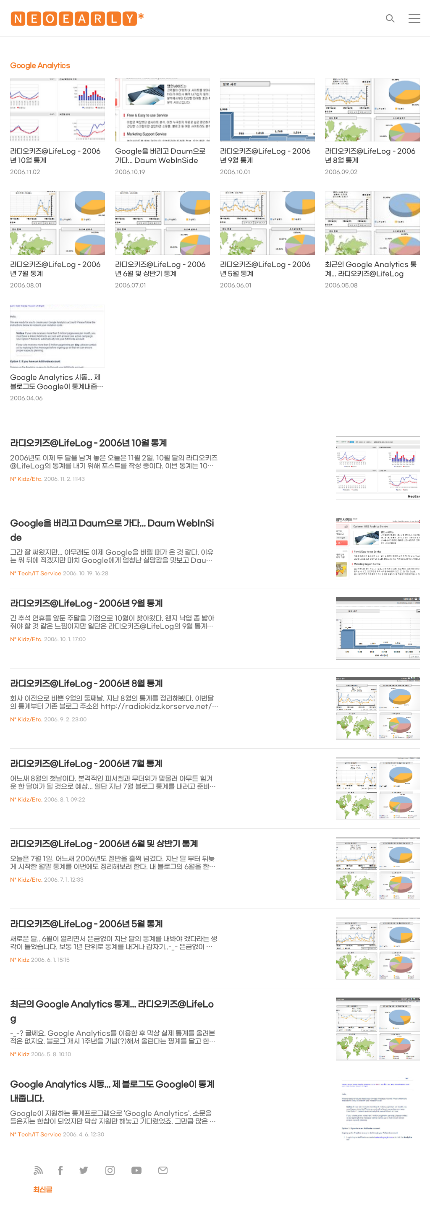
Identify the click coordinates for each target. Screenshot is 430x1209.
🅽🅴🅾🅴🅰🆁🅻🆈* (77, 20)
